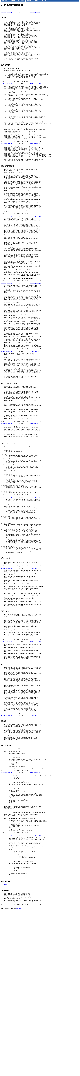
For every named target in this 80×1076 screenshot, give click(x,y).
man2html (18, 1075)
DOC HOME (4, 0)
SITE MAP (13, 0)
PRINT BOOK (44, 0)
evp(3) (5, 1048)
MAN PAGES (21, 0)
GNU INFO (29, 0)
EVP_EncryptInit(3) (6, 12)
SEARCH (36, 0)
